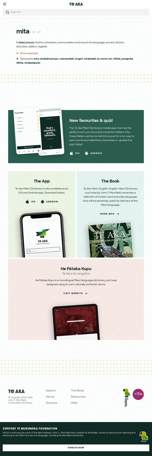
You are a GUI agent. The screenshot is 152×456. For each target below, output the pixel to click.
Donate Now (76, 448)
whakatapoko (32, 63)
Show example (27, 53)
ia (98, 59)
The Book (77, 390)
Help (74, 403)
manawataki (67, 59)
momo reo (106, 59)
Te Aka (76, 4)
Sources (51, 403)
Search (51, 390)
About (50, 397)
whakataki (90, 59)
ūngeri (79, 59)
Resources (78, 397)
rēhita (116, 59)
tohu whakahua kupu (46, 59)
